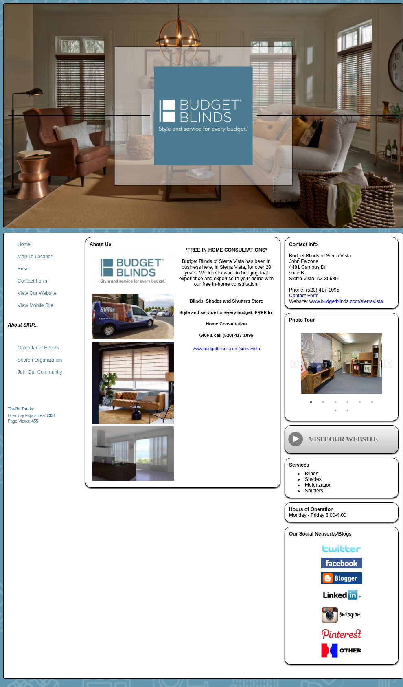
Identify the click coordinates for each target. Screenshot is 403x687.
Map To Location (35, 256)
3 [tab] (335, 402)
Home (24, 244)
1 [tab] (311, 402)
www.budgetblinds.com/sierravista (346, 301)
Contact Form (304, 296)
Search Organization (40, 360)
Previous (295, 364)
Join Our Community (40, 372)
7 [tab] (335, 410)
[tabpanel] (341, 363)
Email (24, 269)
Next (388, 364)
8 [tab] (348, 410)
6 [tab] (372, 402)
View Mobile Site (36, 305)
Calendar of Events (38, 348)
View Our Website (37, 293)
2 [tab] (323, 402)
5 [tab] (360, 402)
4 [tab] (348, 402)
